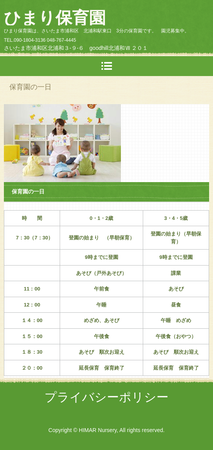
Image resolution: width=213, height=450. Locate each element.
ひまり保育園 (55, 18)
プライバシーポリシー (106, 397)
